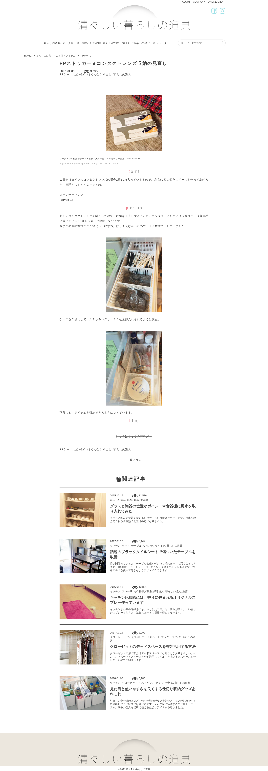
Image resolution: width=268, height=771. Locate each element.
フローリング (130, 591)
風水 (129, 499)
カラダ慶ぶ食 (71, 43)
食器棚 (144, 499)
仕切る (169, 682)
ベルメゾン (145, 682)
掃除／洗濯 (145, 591)
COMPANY (199, 1)
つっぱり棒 (133, 637)
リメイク (160, 545)
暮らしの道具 (52, 43)
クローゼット (118, 637)
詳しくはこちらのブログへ (134, 436)
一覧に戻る (134, 460)
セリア (126, 545)
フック (165, 637)
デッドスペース (151, 637)
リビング (148, 545)
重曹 (185, 591)
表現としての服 (91, 43)
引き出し (105, 74)
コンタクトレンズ (86, 74)
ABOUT (186, 1)
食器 (136, 499)
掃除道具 (158, 591)
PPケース (66, 74)
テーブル (136, 545)
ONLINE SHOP (216, 1)
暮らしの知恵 (111, 43)
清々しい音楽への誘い (136, 43)
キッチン (115, 545)
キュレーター (161, 43)
